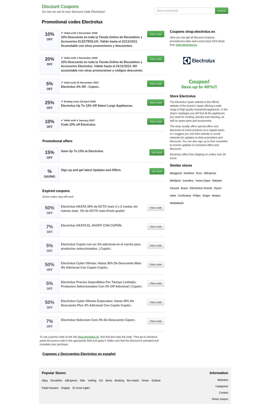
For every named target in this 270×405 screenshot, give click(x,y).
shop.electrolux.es (88, 336)
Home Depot (203, 180)
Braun (184, 188)
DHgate (65, 387)
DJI (101, 380)
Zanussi (174, 188)
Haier (173, 195)
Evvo (199, 173)
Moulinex (189, 173)
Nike (82, 380)
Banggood (176, 173)
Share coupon (220, 399)
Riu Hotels (133, 380)
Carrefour (188, 180)
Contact (223, 392)
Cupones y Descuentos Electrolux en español (79, 354)
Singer (206, 195)
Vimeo (145, 380)
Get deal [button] (157, 152)
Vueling (92, 380)
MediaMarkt (177, 203)
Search (222, 10)
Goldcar (156, 380)
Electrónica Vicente (201, 188)
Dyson (218, 188)
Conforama (184, 195)
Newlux (216, 195)
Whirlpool (175, 180)
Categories (221, 386)
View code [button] (156, 34)
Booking (119, 380)
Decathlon (56, 380)
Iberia (109, 380)
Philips (196, 195)
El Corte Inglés (81, 387)
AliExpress (210, 173)
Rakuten (217, 180)
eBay (45, 380)
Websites (223, 379)
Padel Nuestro (50, 387)
